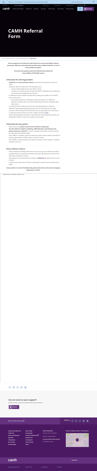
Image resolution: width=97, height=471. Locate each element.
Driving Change (12, 444)
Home (3, 58)
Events (27, 444)
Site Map (59, 467)
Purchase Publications (31, 435)
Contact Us (5, 5)
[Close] (93, 2)
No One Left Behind (18, 5)
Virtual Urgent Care (70, 5)
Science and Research (13, 435)
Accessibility (81, 5)
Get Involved (11, 442)
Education (10, 437)
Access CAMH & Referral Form (22, 58)
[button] (18, 9)
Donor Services (29, 442)
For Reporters (29, 440)
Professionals (11, 440)
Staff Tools (74, 460)
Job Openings (28, 433)
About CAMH (28, 431)
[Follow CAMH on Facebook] (72, 421)
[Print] (25, 387)
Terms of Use (28, 467)
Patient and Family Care (14, 431)
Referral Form (57, 5)
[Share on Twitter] (13, 387)
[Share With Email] (21, 387)
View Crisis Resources (77, 2)
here (47, 113)
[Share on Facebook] (9, 387)
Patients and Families (10, 58)
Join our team (46, 5)
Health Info (11, 433)
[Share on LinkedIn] (17, 387)
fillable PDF (42, 158)
